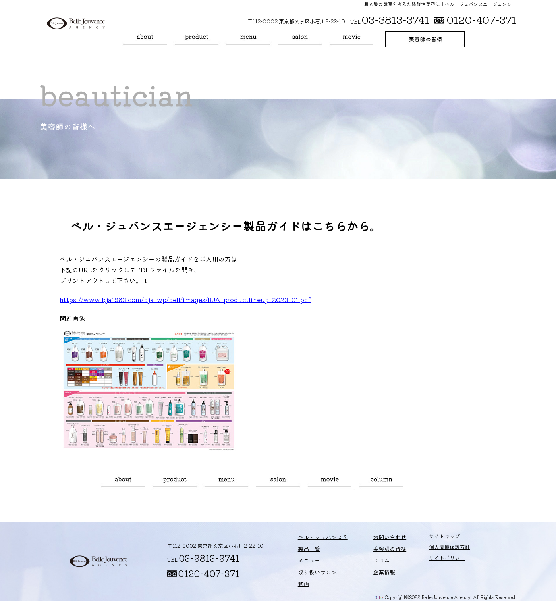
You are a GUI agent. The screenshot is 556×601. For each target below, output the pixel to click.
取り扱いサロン (300, 39)
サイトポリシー (430, 560)
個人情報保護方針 (433, 549)
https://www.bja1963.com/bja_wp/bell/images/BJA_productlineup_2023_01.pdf (185, 299)
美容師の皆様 (425, 39)
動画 (351, 39)
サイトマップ (427, 539)
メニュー (248, 39)
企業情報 (371, 570)
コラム (381, 482)
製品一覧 (196, 39)
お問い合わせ (376, 539)
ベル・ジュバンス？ (145, 39)
